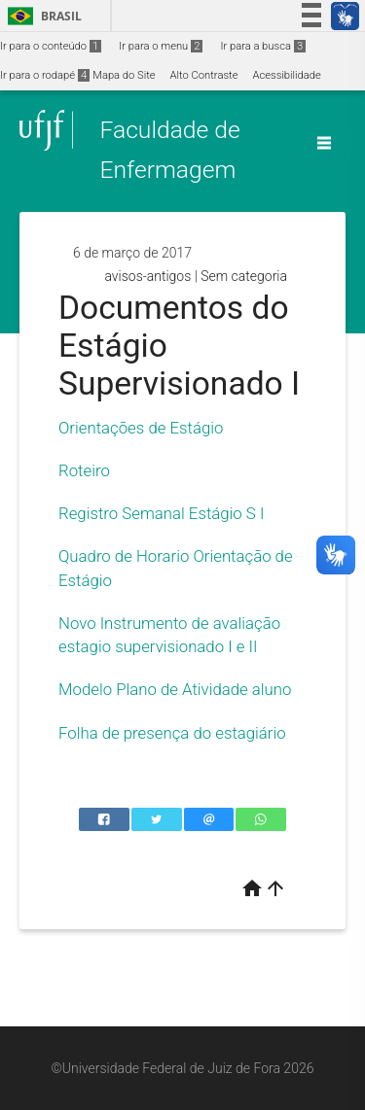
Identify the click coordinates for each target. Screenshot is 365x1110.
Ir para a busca (263, 46)
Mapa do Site (123, 75)
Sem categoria (244, 276)
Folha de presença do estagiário (172, 733)
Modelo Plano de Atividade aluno (174, 689)
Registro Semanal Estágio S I (161, 513)
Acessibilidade (286, 75)
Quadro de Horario (123, 556)
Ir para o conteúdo (50, 46)
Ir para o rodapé (45, 75)
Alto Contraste (204, 75)
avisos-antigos (147, 276)
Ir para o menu (160, 46)
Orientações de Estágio (140, 427)
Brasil (41, 16)
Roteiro (84, 470)
